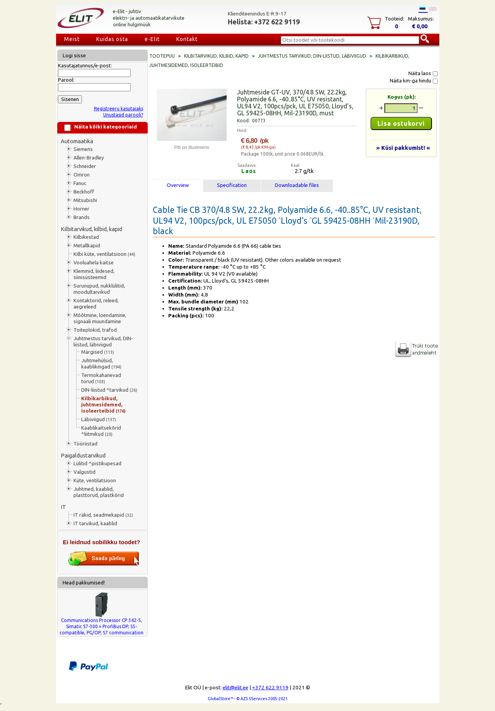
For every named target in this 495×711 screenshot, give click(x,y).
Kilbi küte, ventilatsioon (104, 254)
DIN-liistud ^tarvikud (109, 390)
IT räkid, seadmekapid (103, 515)
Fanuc (79, 183)
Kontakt (187, 39)
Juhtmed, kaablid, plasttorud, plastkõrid (98, 492)
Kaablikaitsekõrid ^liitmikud (101, 431)
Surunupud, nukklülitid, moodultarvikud (99, 289)
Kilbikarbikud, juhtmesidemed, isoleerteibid (103, 405)
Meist (72, 39)
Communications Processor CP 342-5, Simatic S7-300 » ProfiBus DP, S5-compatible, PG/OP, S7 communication (101, 626)
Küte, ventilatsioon (94, 480)
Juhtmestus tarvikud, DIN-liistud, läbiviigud (103, 342)
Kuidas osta (112, 39)
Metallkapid (86, 245)
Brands (81, 217)
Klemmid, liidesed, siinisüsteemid (93, 274)
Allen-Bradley (88, 158)
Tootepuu (162, 55)
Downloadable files (297, 185)
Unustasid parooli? (123, 114)
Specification (232, 185)
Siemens (83, 149)
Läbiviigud (98, 419)
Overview (178, 185)
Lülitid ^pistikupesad (97, 463)
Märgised (97, 352)
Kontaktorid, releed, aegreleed (96, 304)
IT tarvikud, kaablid (95, 523)
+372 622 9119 (270, 687)
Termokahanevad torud (101, 378)
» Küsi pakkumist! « (403, 147)
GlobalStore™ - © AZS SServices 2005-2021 (248, 698)
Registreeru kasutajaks (118, 108)
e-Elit (152, 39)
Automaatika (77, 141)
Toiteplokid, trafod (95, 330)
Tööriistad (85, 444)
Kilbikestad (86, 237)
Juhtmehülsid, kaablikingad (101, 364)
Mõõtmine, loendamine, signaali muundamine (99, 318)
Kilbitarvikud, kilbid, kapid (91, 229)
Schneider (84, 166)
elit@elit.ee (235, 687)
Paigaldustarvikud (83, 455)
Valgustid (84, 472)
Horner (81, 209)
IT (63, 507)
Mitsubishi (85, 200)
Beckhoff (83, 192)
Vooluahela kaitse (93, 263)
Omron (81, 175)
